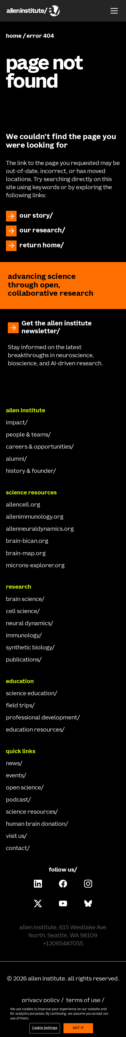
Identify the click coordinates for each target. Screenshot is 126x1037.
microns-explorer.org (35, 565)
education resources (34, 730)
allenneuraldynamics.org (40, 529)
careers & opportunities (38, 447)
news (13, 763)
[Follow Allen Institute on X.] (37, 903)
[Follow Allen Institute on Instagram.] (88, 884)
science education (30, 693)
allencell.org (23, 505)
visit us (15, 836)
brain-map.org (26, 553)
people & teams (27, 435)
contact (16, 848)
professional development (41, 718)
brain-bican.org (27, 541)
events (14, 776)
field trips (19, 706)
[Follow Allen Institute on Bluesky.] (88, 903)
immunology (22, 635)
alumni (15, 459)
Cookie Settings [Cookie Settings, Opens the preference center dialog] (44, 1028)
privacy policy (41, 1000)
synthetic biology (29, 648)
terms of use (83, 1000)
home (14, 36)
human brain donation (35, 824)
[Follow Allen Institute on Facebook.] (63, 884)
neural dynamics (28, 623)
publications (22, 660)
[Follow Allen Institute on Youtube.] (63, 903)
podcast (17, 800)
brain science (24, 599)
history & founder (29, 471)
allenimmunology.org (34, 517)
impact (15, 423)
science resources (30, 812)
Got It (78, 1028)
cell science (21, 611)
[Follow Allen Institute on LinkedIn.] (37, 884)
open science (23, 788)
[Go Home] (63, 385)
